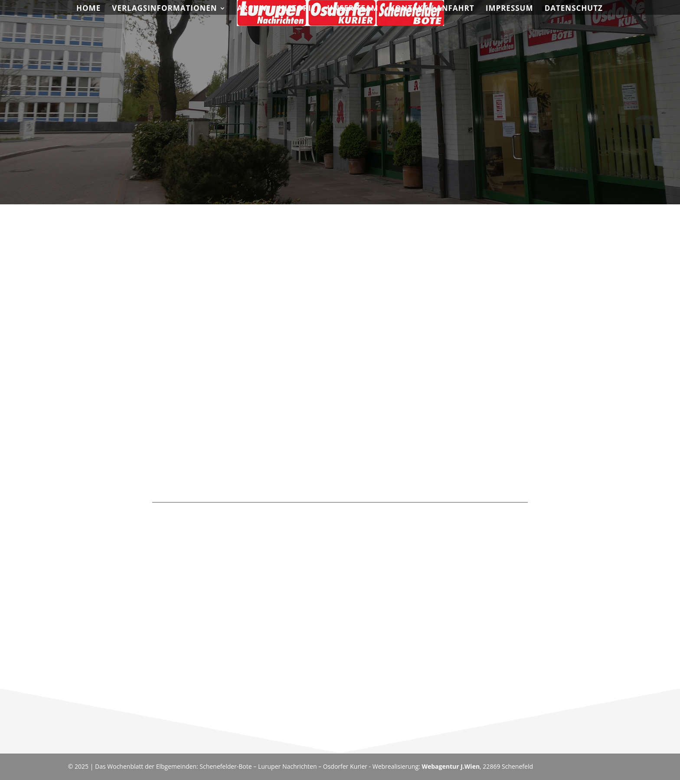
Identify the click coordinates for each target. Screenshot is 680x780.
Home (88, 9)
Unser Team (352, 9)
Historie (297, 9)
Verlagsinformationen (164, 9)
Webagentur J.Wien (451, 766)
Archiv (252, 9)
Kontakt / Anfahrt (432, 9)
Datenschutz (574, 9)
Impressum (509, 9)
